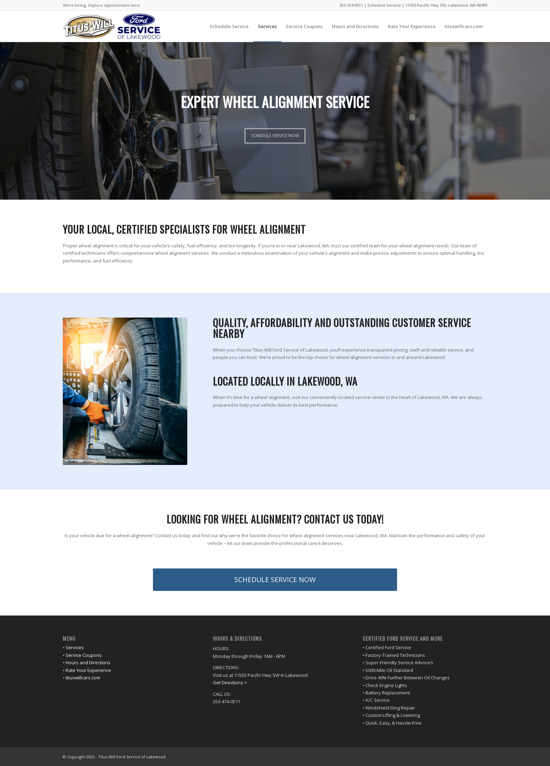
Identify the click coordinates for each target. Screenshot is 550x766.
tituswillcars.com (83, 677)
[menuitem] (102, 5)
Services (75, 647)
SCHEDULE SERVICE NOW (275, 133)
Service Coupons (84, 655)
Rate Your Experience (88, 670)
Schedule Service (384, 5)
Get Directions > (230, 682)
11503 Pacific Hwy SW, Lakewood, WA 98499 (446, 5)
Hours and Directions (88, 662)
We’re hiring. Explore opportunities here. (102, 5)
